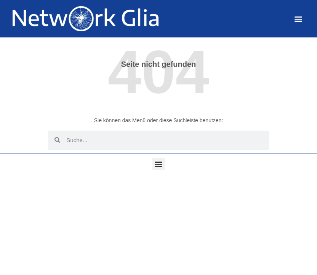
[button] (298, 18)
